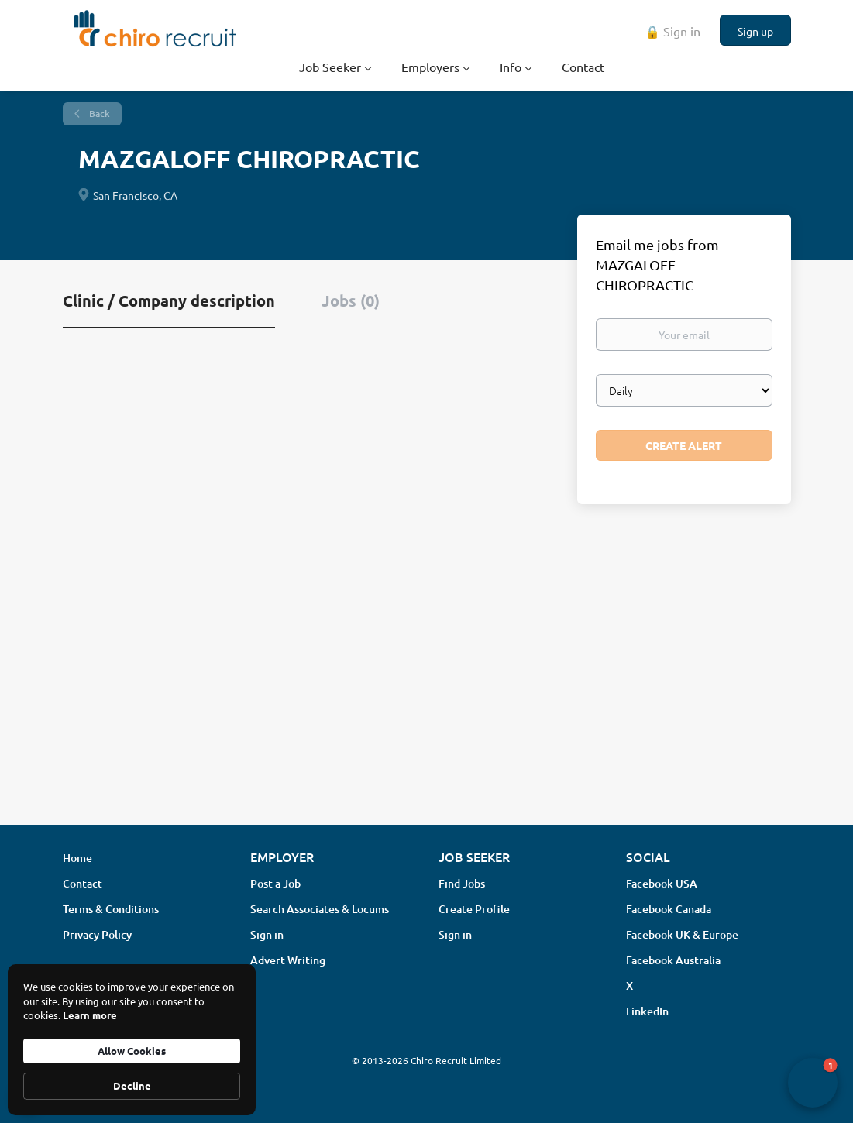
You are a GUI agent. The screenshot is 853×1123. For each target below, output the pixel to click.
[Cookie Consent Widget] (132, 1039)
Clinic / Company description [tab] (169, 300)
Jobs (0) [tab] (351, 300)
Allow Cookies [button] (132, 1050)
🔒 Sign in (672, 31)
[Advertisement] (426, 690)
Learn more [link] (90, 1015)
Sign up (755, 31)
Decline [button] (132, 1085)
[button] (813, 1083)
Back (98, 113)
